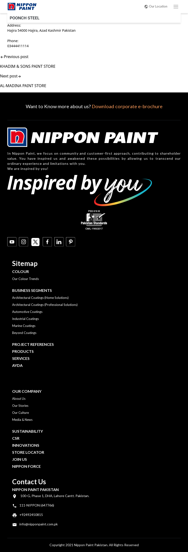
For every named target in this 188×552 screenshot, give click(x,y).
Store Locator (28, 452)
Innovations (25, 445)
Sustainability (27, 431)
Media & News (22, 420)
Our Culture (20, 413)
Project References (33, 344)
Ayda (17, 365)
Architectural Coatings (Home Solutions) (40, 298)
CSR (15, 438)
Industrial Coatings (25, 319)
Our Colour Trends (25, 279)
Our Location (155, 6)
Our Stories (20, 406)
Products (23, 351)
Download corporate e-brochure (127, 106)
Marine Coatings (23, 326)
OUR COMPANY (26, 391)
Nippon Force (26, 466)
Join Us (19, 459)
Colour (20, 271)
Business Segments (32, 290)
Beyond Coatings (24, 333)
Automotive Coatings (27, 312)
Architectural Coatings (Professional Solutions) (45, 305)
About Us (18, 399)
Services (21, 358)
